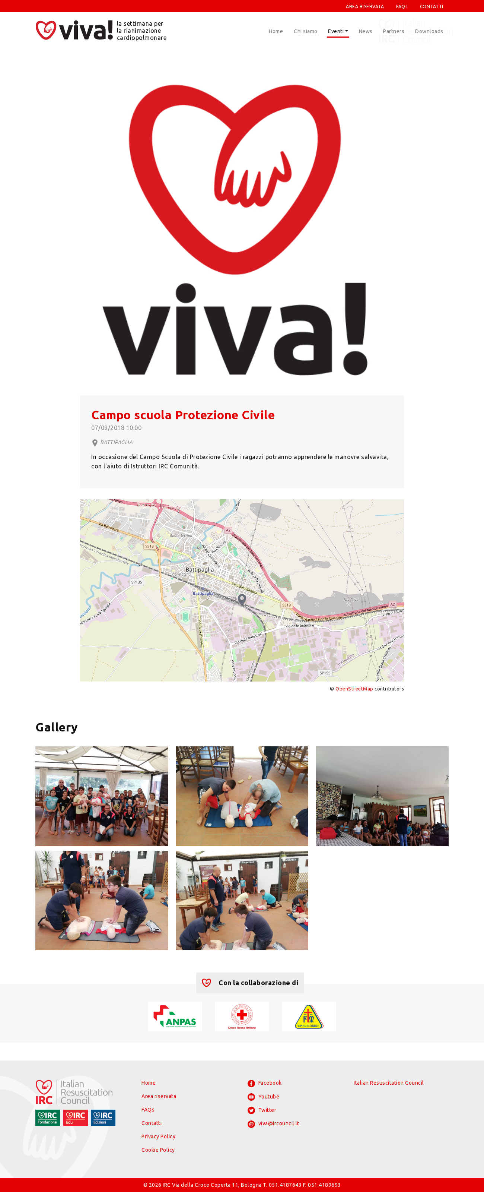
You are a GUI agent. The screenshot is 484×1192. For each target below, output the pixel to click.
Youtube (263, 1097)
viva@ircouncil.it (273, 1124)
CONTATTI (431, 6)
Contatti (151, 1123)
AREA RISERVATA (365, 6)
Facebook (265, 1083)
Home (276, 31)
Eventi (336, 31)
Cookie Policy (158, 1150)
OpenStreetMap (354, 688)
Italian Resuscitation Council (389, 1083)
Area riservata (158, 1096)
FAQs (401, 6)
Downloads (429, 31)
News (366, 31)
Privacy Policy (158, 1136)
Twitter (262, 1110)
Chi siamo (306, 31)
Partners (393, 31)
